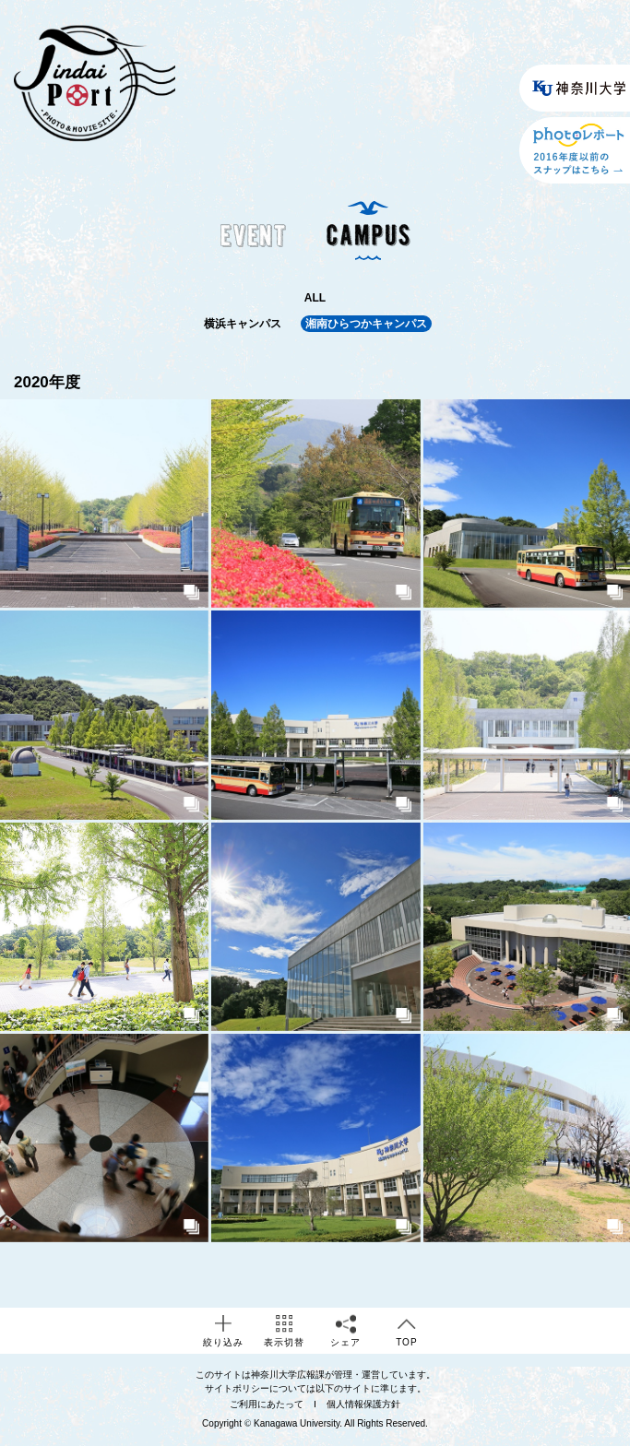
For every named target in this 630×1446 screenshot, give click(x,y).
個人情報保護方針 (363, 1404)
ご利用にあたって (266, 1404)
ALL (315, 297)
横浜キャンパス (242, 323)
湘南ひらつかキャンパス (366, 323)
